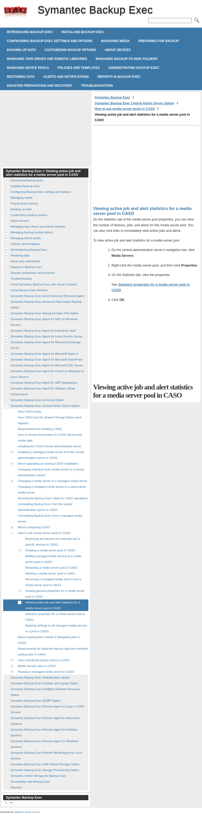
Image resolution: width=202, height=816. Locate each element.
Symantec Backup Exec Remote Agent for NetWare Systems (44, 732)
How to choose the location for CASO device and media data (50, 437)
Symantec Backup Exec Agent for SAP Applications (44, 382)
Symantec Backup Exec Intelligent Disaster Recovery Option (45, 691)
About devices (118, 50)
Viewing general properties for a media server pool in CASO (55, 593)
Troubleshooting (97, 86)
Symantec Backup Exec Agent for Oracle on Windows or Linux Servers (47, 373)
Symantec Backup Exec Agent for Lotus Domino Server (47, 336)
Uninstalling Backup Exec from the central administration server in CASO (45, 506)
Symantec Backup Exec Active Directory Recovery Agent (47, 295)
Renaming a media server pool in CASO (51, 567)
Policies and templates (79, 68)
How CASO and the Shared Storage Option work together (50, 420)
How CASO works (30, 411)
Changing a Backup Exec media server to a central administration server (51, 472)
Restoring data (21, 77)
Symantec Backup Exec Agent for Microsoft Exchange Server (46, 345)
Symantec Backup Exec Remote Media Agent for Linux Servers (46, 755)
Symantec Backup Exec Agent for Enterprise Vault (43, 330)
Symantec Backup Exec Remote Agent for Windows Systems (44, 744)
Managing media (115, 41)
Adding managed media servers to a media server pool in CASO (53, 559)
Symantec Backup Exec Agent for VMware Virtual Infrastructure (43, 391)
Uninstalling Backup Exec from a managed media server (50, 518)
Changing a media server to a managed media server (52, 481)
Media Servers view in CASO (37, 666)
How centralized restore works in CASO (43, 660)
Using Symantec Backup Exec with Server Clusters (44, 284)
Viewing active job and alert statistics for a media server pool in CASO (52, 605)
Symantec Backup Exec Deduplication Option (40, 677)
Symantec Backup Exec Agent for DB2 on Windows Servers (44, 321)
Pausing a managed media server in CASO (46, 671)
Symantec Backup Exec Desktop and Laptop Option (44, 683)
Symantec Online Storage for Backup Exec (38, 775)
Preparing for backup (158, 41)
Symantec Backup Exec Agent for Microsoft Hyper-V (45, 353)
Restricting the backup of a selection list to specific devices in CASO (52, 541)
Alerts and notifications (66, 77)
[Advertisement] (137, 165)
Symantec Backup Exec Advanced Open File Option (44, 313)
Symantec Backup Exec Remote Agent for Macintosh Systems (45, 720)
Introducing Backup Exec (30, 32)
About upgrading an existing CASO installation (48, 463)
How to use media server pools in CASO (125, 109)
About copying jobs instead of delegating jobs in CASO (49, 639)
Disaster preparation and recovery (39, 86)
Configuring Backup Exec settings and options (49, 41)
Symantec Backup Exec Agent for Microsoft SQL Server (47, 365)
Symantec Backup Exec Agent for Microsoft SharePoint (46, 359)
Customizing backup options (70, 50)
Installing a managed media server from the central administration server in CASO (51, 454)
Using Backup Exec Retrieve (29, 290)
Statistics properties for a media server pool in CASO (55, 616)
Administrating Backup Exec (133, 68)
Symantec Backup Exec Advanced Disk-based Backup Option (46, 304)
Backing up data (21, 50)
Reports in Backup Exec (119, 77)
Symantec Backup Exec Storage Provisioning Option (45, 770)
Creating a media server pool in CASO (50, 550)
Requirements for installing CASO (40, 428)
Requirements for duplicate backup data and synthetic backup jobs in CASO (53, 651)
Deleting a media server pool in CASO (50, 573)
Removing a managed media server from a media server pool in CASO (53, 582)
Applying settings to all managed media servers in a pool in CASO (56, 628)
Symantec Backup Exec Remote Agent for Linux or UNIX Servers (47, 709)
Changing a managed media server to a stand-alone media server (52, 489)
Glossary (16, 787)
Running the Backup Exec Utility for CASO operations (53, 498)
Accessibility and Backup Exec (30, 781)
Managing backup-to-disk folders (127, 59)
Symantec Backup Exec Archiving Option (37, 400)
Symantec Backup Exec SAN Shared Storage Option (45, 764)
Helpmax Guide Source (27, 811)
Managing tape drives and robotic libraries (47, 59)
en (11, 802)
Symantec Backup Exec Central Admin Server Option (134, 103)
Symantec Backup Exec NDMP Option (35, 700)
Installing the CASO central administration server (49, 446)
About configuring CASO (34, 527)
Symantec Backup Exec (15, 12)
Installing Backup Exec (83, 32)
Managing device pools (28, 68)
